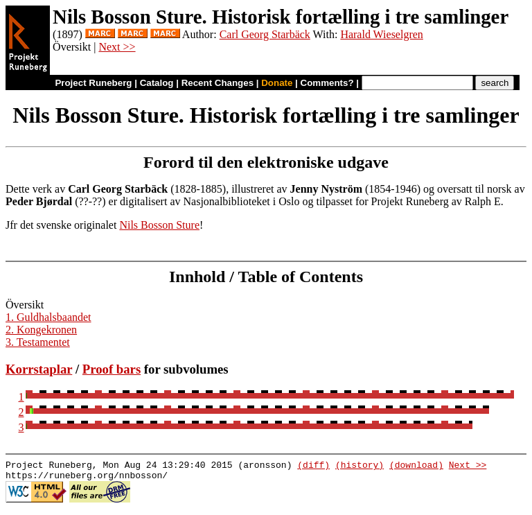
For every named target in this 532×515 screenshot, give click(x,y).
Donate (276, 83)
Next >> (116, 47)
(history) (359, 466)
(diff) (313, 466)
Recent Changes (217, 83)
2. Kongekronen (41, 329)
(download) (416, 466)
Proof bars (111, 369)
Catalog (157, 83)
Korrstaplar (39, 369)
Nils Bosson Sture (159, 225)
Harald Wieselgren (381, 34)
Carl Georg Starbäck (265, 34)
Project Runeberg (93, 83)
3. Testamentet (38, 342)
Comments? (327, 83)
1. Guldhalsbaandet (48, 317)
